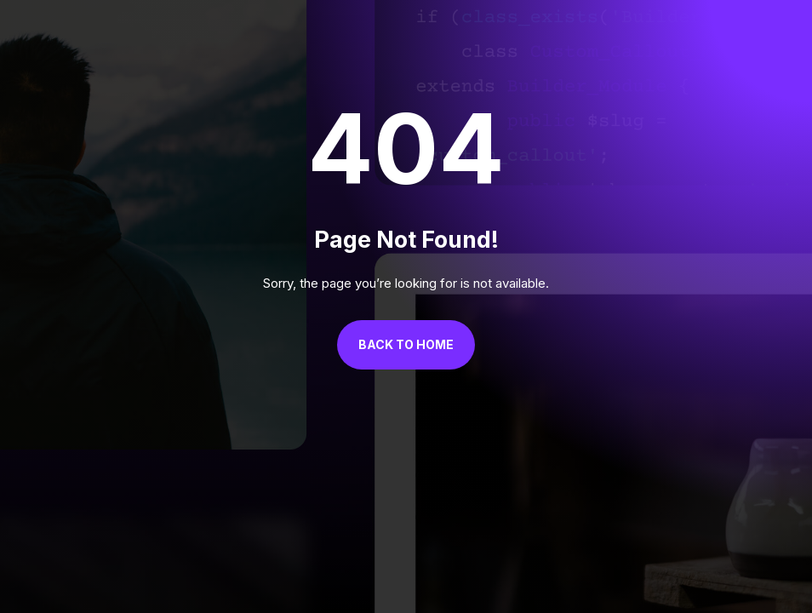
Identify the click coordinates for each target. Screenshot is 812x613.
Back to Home (406, 344)
